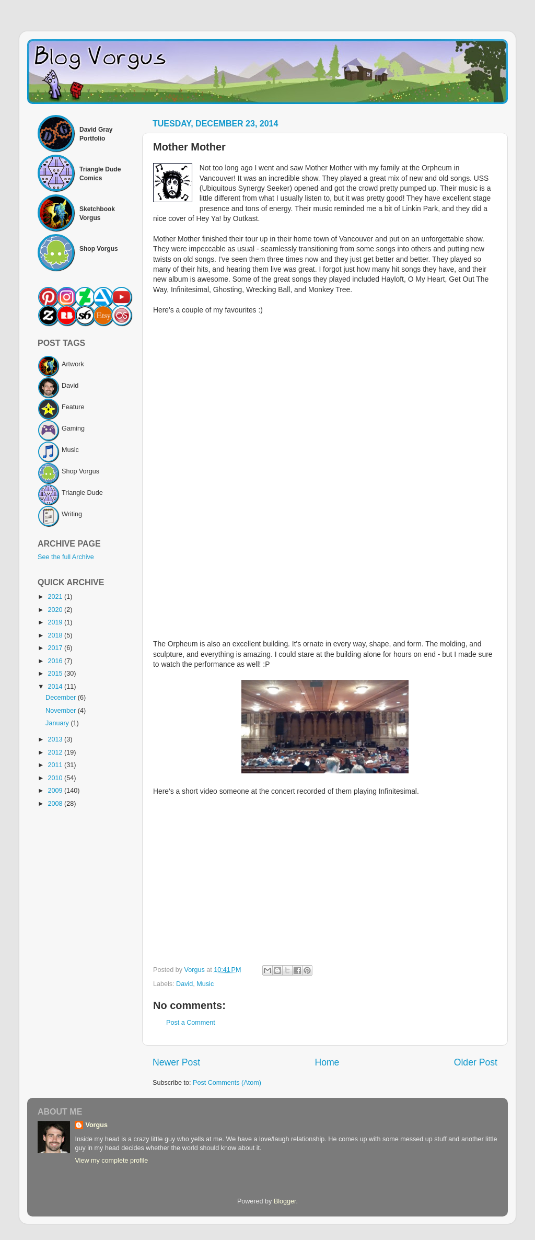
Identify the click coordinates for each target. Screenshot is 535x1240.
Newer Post (176, 1062)
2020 (56, 609)
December (61, 697)
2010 (56, 778)
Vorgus (96, 1125)
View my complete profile (111, 1160)
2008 (56, 803)
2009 (56, 790)
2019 (56, 622)
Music (205, 984)
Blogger (285, 1201)
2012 (56, 752)
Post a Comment (190, 1022)
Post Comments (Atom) (227, 1082)
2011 (56, 765)
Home (327, 1062)
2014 (56, 686)
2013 (56, 739)
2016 (56, 661)
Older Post (475, 1062)
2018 (56, 635)
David (184, 984)
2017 (56, 648)
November (61, 710)
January (58, 723)
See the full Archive (66, 557)
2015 (56, 673)
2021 (56, 596)
